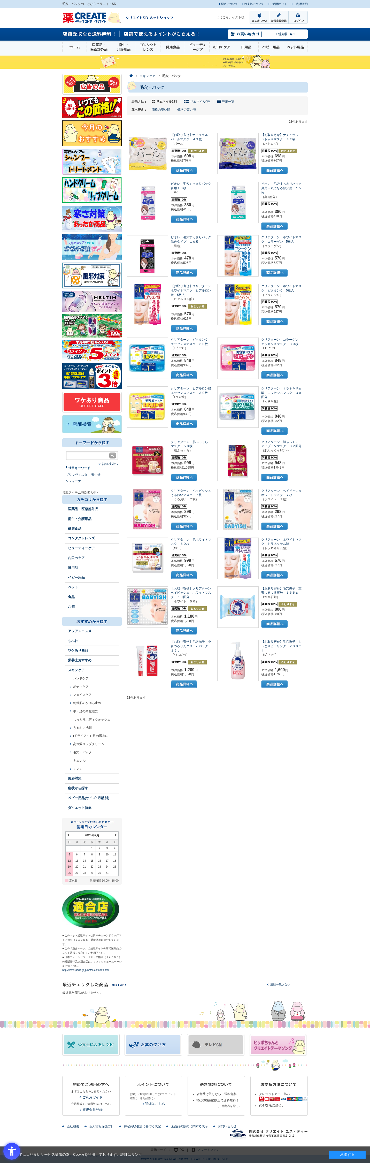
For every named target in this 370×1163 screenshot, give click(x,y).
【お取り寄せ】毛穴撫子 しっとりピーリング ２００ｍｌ (281, 646)
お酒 (71, 607)
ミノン (77, 769)
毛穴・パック (82, 752)
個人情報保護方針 (101, 1126)
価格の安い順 (161, 109)
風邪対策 (74, 778)
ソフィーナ (73, 481)
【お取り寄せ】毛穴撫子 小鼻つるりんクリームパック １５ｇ (191, 646)
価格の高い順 (186, 109)
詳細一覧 (228, 101)
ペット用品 (295, 47)
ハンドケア (81, 678)
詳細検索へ (110, 464)
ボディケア (81, 686)
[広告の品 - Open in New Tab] (92, 84)
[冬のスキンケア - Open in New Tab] (92, 247)
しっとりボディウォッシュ (91, 719)
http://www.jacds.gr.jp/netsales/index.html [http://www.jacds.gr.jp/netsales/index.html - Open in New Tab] (85, 970)
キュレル (79, 760)
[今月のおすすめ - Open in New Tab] (92, 133)
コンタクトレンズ (148, 47)
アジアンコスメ (79, 631)
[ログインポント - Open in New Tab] (92, 350)
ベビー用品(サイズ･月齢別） (89, 798)
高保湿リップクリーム (88, 744)
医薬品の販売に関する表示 (189, 1126)
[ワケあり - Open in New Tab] (92, 402)
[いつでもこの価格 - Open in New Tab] (92, 107)
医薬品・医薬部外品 (99, 47)
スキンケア (76, 670)
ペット (73, 587)
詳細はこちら (155, 1104)
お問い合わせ (227, 1126)
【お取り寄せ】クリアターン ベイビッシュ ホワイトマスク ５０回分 (192, 593)
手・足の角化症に (85, 711)
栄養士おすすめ (79, 660)
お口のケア (222, 47)
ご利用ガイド (92, 1097)
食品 (71, 597)
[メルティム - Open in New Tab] (92, 301)
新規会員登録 (92, 1110)
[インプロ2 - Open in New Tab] (92, 161)
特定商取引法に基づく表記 (142, 1126)
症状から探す (78, 788)
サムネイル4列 (200, 101)
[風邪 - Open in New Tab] (92, 275)
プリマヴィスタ (76, 475)
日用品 (246, 47)
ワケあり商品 (78, 650)
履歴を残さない (280, 984)
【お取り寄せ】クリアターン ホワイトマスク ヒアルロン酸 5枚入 (192, 290)
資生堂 (96, 475)
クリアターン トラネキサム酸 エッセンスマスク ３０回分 (281, 393)
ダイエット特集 (79, 808)
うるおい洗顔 (82, 728)
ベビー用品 (271, 47)
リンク (136, 1154)
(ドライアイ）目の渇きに (90, 736)
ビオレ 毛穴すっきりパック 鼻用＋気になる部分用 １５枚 (283, 188)
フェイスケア (82, 695)
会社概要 (73, 1126)
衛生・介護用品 (123, 47)
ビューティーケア (197, 47)
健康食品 (172, 47)
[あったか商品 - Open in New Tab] (92, 218)
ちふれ (73, 641)
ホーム (75, 47)
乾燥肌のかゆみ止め (87, 703)
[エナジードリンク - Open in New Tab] (92, 325)
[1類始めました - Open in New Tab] (92, 376)
